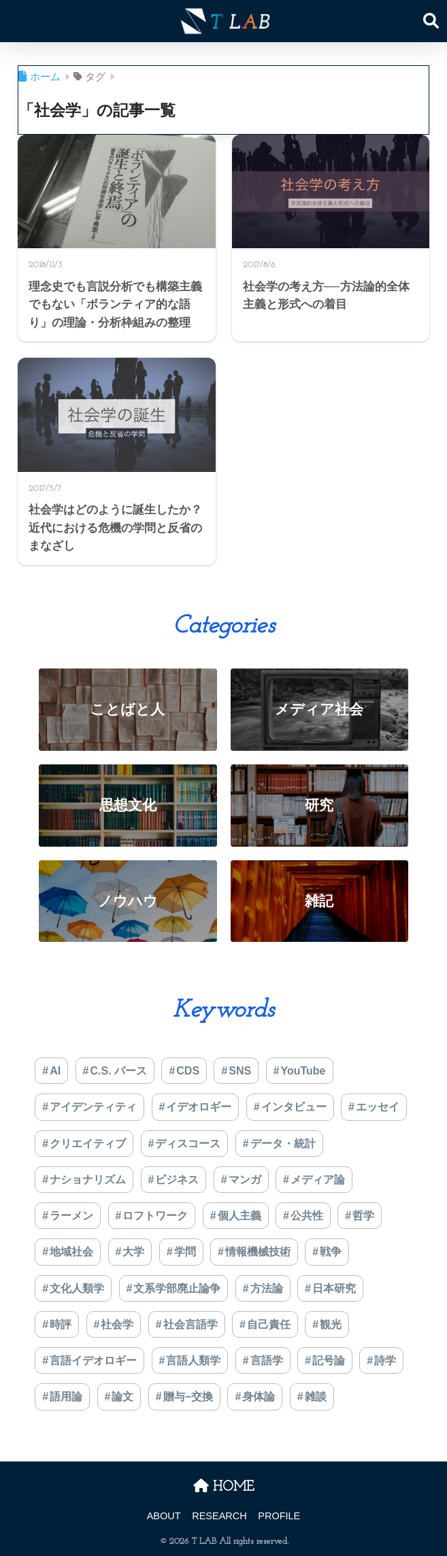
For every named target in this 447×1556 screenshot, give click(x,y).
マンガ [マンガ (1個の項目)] (245, 1179)
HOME (223, 1487)
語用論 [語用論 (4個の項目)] (66, 1396)
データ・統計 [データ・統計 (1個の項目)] (283, 1143)
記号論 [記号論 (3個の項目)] (328, 1360)
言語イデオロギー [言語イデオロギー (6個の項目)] (93, 1360)
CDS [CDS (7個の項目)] (187, 1071)
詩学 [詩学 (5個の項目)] (385, 1360)
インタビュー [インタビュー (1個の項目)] (294, 1107)
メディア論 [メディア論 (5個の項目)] (318, 1179)
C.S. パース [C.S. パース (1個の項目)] (118, 1071)
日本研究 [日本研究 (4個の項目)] (334, 1288)
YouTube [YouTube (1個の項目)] (302, 1071)
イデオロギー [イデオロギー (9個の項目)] (198, 1107)
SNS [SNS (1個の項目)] (240, 1071)
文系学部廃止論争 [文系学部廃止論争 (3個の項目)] (176, 1288)
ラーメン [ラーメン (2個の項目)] (71, 1215)
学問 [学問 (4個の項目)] (185, 1251)
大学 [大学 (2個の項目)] (133, 1251)
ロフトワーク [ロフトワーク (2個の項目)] (155, 1215)
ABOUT (164, 1515)
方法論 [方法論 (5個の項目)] (266, 1288)
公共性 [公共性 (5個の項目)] (307, 1215)
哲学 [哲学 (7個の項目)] (363, 1215)
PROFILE (279, 1515)
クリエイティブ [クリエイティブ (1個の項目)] (88, 1143)
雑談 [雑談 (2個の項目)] (316, 1396)
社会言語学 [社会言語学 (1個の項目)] (190, 1324)
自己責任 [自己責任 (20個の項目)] (269, 1324)
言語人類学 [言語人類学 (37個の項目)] (193, 1360)
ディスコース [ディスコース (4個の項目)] (187, 1143)
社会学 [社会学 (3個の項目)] (117, 1324)
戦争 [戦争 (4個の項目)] (331, 1251)
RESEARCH (219, 1515)
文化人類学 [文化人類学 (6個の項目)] (77, 1288)
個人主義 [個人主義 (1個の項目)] (239, 1215)
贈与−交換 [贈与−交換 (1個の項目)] (188, 1396)
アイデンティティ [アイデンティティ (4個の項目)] (93, 1107)
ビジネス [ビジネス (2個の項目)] (177, 1179)
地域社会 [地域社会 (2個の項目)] (71, 1251)
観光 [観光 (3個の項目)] (331, 1324)
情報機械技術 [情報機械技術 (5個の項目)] (258, 1251)
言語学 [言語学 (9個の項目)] (266, 1360)
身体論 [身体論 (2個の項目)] (258, 1396)
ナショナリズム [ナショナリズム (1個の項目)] (88, 1179)
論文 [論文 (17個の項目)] (122, 1396)
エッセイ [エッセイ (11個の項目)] (377, 1107)
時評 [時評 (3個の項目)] (60, 1324)
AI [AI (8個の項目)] (55, 1071)
